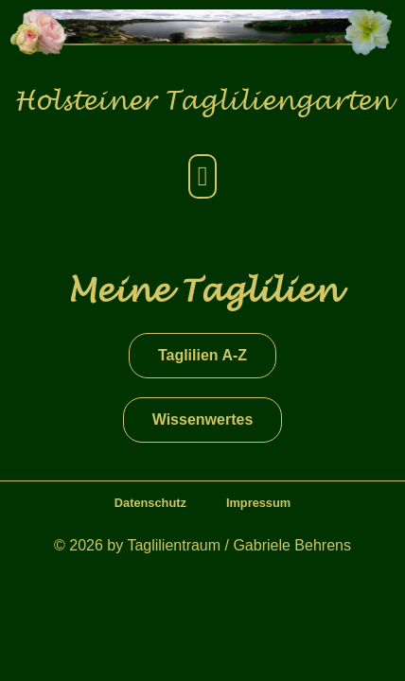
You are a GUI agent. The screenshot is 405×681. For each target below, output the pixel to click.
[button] (202, 177)
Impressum (258, 503)
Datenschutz (150, 503)
